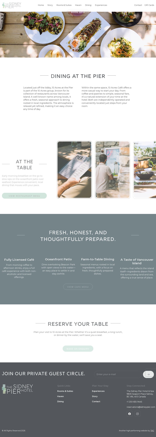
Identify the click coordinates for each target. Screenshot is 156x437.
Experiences (101, 5)
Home (41, 5)
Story (50, 5)
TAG (152, 431)
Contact (138, 5)
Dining (88, 5)
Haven (78, 5)
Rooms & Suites (63, 5)
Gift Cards (149, 5)
